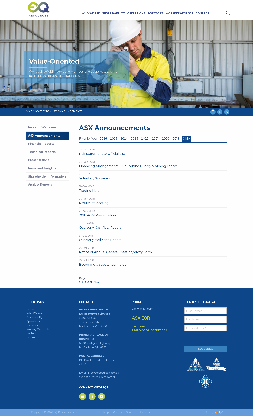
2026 (103, 138)
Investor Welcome (42, 127)
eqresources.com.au (103, 377)
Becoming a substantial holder (103, 264)
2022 (144, 138)
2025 (113, 138)
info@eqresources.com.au (103, 372)
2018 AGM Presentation (97, 215)
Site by (214, 412)
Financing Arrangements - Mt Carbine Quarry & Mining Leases (128, 166)
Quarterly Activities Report (100, 240)
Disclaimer (32, 337)
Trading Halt (89, 191)
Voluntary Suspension (96, 178)
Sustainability (113, 13)
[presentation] (205, 338)
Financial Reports (41, 143)
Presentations (38, 160)
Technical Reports (42, 152)
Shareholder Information (47, 176)
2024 (124, 138)
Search (130, 412)
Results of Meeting (94, 203)
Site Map (103, 412)
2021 (155, 138)
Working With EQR (179, 13)
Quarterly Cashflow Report (100, 228)
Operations (136, 13)
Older (187, 138)
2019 (176, 138)
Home (30, 309)
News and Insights (42, 168)
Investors (155, 13)
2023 (134, 138)
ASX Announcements (44, 135)
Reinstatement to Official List (102, 154)
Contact (202, 13)
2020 (165, 138)
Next (97, 282)
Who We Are (91, 13)
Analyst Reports (40, 184)
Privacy (117, 412)
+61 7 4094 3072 (142, 309)
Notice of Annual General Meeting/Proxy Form (115, 252)
